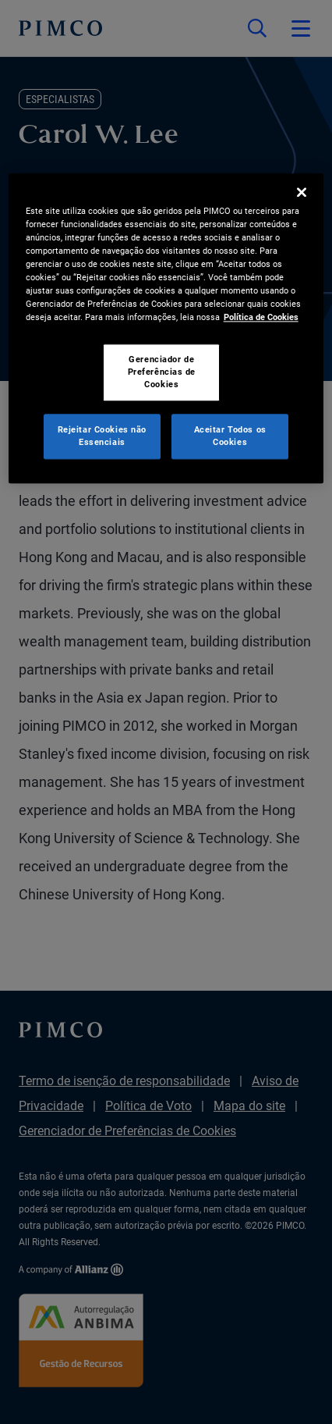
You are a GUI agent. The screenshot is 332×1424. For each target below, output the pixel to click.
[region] (166, 328)
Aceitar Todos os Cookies (230, 435)
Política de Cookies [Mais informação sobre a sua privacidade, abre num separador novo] (261, 317)
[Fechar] (301, 192)
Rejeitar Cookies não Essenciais (102, 435)
